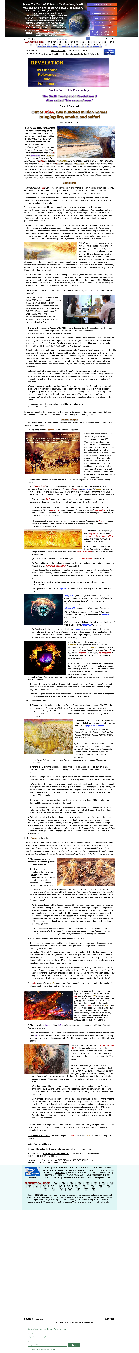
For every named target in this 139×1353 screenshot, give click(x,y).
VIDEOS (60, 30)
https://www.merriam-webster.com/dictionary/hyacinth (96, 495)
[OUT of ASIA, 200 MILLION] (103, 32)
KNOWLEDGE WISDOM (77, 1173)
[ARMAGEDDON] (105, 28)
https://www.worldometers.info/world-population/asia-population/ (50, 333)
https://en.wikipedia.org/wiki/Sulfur (79, 656)
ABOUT (29, 33)
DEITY (44, 28)
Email (30, 1341)
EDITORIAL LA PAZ (58, 51)
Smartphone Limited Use (104, 1178)
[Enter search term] (68, 39)
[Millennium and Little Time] (103, 13)
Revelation (40, 1149)
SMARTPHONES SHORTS (46, 35)
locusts (33, 874)
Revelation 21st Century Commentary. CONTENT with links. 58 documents (69, 46)
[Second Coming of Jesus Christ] (102, 9)
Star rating (31, 1334)
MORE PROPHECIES (102, 1168)
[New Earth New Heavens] (105, 18)
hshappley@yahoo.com (46, 407)
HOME (27, 11)
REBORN (91, 1170)
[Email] (47, 1344)
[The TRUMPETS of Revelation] (102, 4)
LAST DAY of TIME (80, 1160)
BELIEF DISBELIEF (94, 1175)
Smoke (46, 1153)
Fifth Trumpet (44, 346)
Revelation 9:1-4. (35, 1153)
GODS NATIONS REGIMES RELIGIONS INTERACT (63, 1170)
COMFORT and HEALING (101, 1173)
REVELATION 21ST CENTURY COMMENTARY (71, 1168)
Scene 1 (67, 346)
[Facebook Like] (103, 1121)
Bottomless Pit (62, 1153)
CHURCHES (44, 18)
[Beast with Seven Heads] (105, 23)
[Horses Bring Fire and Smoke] (103, 34)
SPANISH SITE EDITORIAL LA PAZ (77, 1178)
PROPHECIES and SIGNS (43, 13)
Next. (30, 1135)
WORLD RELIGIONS (75, 1175)
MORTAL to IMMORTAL (54, 1175)
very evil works (103, 905)
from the (52, 1153)
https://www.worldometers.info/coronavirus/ (40, 317)
